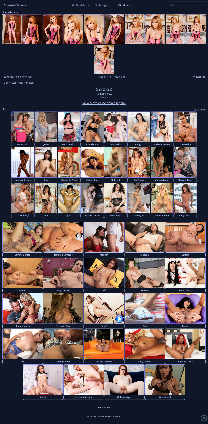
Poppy (138, 144)
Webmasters (104, 407)
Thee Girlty (185, 144)
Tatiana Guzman (104, 361)
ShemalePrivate (15, 5)
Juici (69, 215)
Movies (127, 5)
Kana (104, 325)
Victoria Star (92, 144)
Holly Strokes (144, 361)
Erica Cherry (185, 290)
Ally (22, 361)
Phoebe (144, 290)
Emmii (185, 326)
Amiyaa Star (185, 215)
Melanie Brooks (162, 144)
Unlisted (115, 180)
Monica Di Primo (69, 180)
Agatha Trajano (92, 215)
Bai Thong (139, 180)
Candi (46, 215)
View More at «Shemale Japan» (104, 103)
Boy (46, 180)
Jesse (46, 144)
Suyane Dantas (22, 254)
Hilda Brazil (165, 397)
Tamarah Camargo (63, 254)
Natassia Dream (23, 180)
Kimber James (23, 326)
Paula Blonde (162, 215)
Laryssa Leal (63, 290)
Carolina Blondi (63, 361)
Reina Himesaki (23, 76)
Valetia (185, 254)
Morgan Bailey (162, 180)
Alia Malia (116, 144)
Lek (104, 290)
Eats (145, 326)
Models (81, 5)
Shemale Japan (10, 12)
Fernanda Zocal (63, 326)
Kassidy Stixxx (185, 361)
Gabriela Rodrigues (83, 397)
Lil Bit (22, 290)
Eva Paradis (23, 144)
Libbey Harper (124, 397)
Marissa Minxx (69, 144)
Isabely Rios (92, 180)
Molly (43, 397)
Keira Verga (115, 215)
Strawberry (23, 215)
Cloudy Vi (138, 215)
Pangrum (145, 254)
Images (104, 5)
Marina (104, 254)
